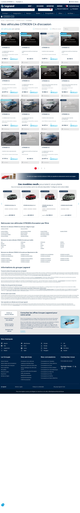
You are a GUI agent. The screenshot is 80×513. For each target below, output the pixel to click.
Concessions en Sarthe (47, 379)
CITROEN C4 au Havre (64, 263)
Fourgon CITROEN (4, 236)
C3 (1, 251)
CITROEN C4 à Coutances (46, 263)
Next (78, 206)
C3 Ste (22, 246)
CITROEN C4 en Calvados (6, 257)
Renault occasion (42, 292)
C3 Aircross (23, 245)
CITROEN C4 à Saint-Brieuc (6, 263)
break (42, 278)
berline (39, 278)
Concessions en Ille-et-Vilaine (48, 370)
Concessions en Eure (46, 368)
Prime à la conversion (40, 32)
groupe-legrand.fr (38, 280)
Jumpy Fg (62, 246)
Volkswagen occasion (24, 293)
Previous (1, 206)
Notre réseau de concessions (8, 366)
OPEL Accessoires (25, 376)
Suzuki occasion (43, 291)
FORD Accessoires (25, 382)
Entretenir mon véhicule (27, 364)
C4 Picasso (23, 249)
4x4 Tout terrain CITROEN (26, 234)
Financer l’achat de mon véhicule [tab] (9, 322)
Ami (2, 245)
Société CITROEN (63, 234)
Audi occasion (9, 293)
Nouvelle (62, 249)
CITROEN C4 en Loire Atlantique (47, 257)
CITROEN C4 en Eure (25, 257)
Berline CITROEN (24, 236)
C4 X (22, 251)
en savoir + (23, 334)
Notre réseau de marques (7, 368)
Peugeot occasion (50, 292)
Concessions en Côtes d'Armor (49, 366)
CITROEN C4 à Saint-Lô (45, 264)
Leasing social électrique (27, 366)
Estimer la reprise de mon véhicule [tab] (9, 327)
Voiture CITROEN (24, 231)
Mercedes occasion (16, 293)
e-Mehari (42, 251)
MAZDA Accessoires (26, 378)
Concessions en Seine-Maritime (49, 381)
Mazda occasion (36, 291)
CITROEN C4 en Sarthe (64, 257)
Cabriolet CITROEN (24, 239)
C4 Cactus (23, 248)
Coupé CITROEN (44, 234)
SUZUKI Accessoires (26, 380)
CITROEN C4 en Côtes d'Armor (7, 259)
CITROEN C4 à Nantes (25, 264)
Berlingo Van (3, 248)
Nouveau (62, 248)
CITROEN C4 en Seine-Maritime (66, 259)
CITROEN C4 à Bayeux (5, 261)
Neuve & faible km (61, 12)
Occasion (74, 12)
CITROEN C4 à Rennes (25, 263)
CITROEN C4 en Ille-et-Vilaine (26, 259)
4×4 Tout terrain (35, 278)
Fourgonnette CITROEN (6, 237)
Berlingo (2, 246)
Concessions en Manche (47, 375)
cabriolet (46, 278)
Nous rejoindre (5, 370)
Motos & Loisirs (5, 375)
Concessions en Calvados (47, 364)
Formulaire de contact (66, 364)
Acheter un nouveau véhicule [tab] (9, 316)
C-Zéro (2, 249)
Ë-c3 (41, 249)
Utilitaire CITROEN (4, 231)
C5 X (41, 246)
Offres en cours (55, 32)
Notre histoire (4, 364)
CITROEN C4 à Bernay (5, 264)
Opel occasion (30, 291)
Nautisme (3, 377)
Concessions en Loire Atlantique (49, 372)
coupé (49, 278)
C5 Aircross (43, 245)
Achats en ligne (5, 379)
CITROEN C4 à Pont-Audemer (27, 261)
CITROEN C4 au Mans (64, 261)
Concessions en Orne (46, 377)
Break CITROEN (24, 237)
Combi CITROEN (4, 234)
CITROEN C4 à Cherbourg (46, 261)
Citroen (42, 248)
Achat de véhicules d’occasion (29, 374)
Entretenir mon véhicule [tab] (9, 333)
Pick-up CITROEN (4, 239)
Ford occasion (17, 291)
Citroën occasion (23, 291)
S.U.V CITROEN (44, 239)
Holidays (62, 245)
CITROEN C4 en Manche (45, 259)
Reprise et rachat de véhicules (29, 368)
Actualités (3, 372)
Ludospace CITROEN (45, 236)
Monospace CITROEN (45, 237)
